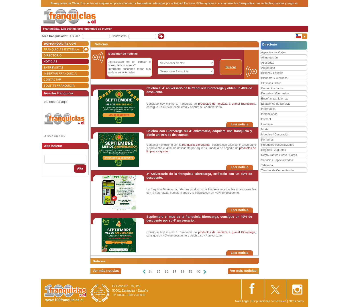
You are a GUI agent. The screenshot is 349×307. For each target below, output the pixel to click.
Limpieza (267, 124)
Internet (266, 119)
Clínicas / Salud (271, 83)
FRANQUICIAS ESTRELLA (61, 49)
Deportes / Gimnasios (275, 93)
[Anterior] (144, 272)
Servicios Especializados (277, 160)
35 (159, 271)
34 (151, 271)
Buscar (230, 67)
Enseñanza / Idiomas (274, 98)
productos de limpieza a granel (219, 103)
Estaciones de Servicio (276, 103)
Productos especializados (277, 144)
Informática (268, 108)
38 (182, 271)
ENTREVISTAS (53, 67)
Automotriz (268, 67)
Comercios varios (272, 88)
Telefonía (267, 165)
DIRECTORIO (53, 55)
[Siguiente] (205, 272)
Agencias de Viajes (273, 52)
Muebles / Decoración (275, 134)
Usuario (75, 36)
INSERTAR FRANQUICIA (60, 73)
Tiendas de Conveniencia (277, 170)
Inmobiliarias (269, 114)
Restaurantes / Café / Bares (279, 155)
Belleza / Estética (272, 73)
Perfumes (267, 139)
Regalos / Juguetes (273, 149)
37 (174, 271)
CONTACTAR (52, 79)
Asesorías (267, 62)
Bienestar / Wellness (274, 78)
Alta (80, 168)
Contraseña (119, 36)
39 (190, 271)
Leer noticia (239, 124)
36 (166, 271)
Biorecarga (248, 103)
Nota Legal (242, 301)
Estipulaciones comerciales (269, 301)
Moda (265, 129)
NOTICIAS (50, 61)
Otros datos (296, 301)
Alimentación (269, 57)
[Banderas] (301, 36)
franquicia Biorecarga (196, 144)
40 (198, 271)
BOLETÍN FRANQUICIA (59, 85)
